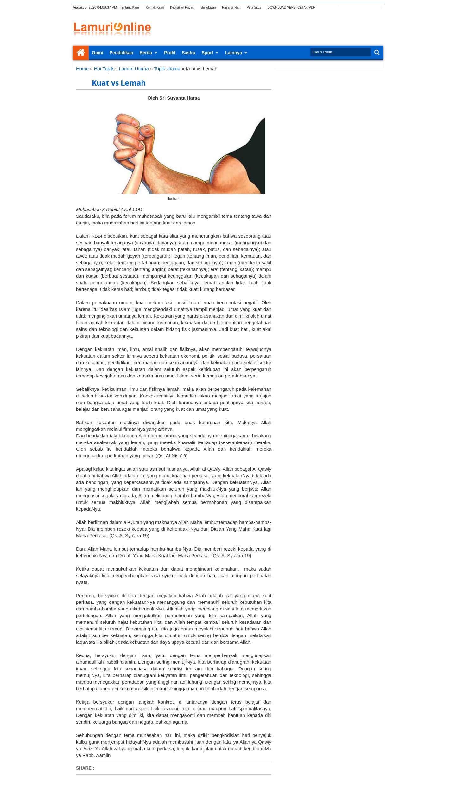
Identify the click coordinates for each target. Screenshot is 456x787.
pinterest (379, 7)
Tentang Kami (129, 7)
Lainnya (233, 52)
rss (354, 7)
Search (376, 52)
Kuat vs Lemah (119, 83)
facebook (338, 7)
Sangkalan (208, 7)
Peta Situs (254, 7)
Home (81, 53)
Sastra (188, 52)
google (346, 7)
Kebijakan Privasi (182, 7)
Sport (207, 52)
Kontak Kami (155, 7)
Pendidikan (121, 52)
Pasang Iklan (231, 7)
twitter (330, 7)
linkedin (362, 7)
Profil (169, 52)
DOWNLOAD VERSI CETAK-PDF (291, 7)
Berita (145, 52)
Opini (97, 52)
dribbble (371, 7)
